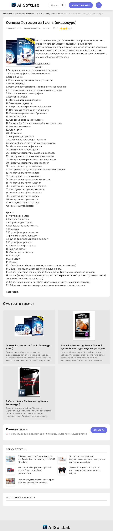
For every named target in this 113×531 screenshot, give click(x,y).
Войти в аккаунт (81, 5)
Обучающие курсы (55, 13)
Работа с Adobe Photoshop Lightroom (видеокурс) (27, 403)
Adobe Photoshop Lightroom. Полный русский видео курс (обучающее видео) (83, 347)
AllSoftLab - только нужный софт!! (19, 13)
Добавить (98, 430)
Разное (40, 13)
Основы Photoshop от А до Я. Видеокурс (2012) (28, 347)
